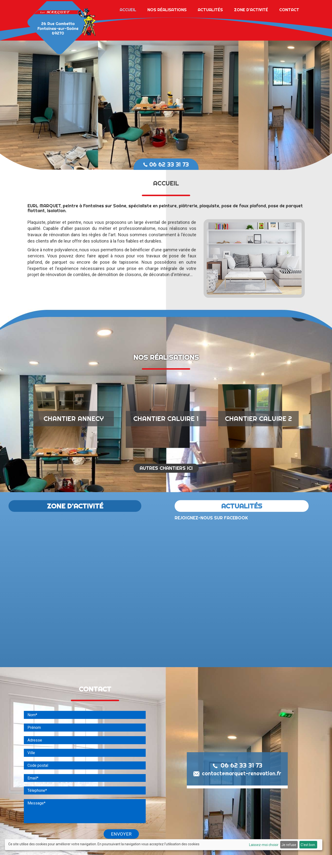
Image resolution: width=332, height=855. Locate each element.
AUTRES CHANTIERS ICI (166, 484)
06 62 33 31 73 (166, 164)
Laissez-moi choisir (263, 845)
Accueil (128, 8)
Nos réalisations (167, 8)
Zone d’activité (251, 8)
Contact (289, 8)
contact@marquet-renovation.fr (237, 790)
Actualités (210, 8)
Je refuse (288, 845)
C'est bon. (308, 845)
